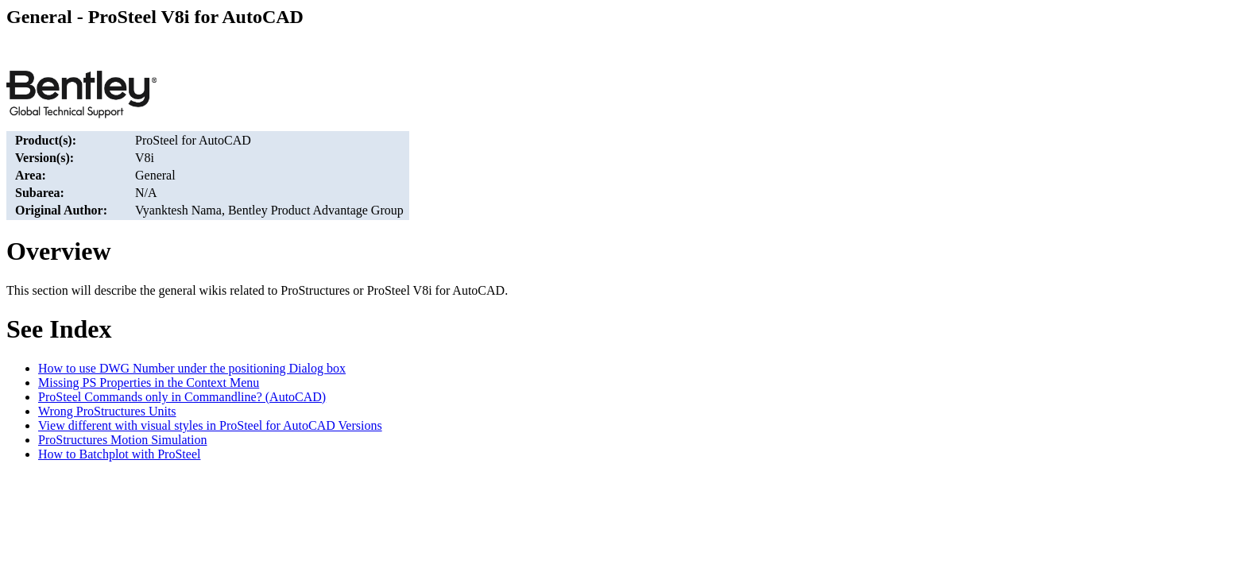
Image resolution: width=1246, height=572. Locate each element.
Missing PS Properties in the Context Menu (148, 382)
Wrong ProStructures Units (107, 411)
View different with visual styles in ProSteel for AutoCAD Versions (210, 425)
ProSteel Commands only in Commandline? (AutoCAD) (182, 397)
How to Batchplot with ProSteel (119, 454)
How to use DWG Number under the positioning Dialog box (192, 368)
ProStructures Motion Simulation (122, 439)
